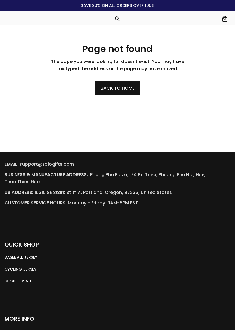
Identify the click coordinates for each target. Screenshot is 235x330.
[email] (46, 164)
